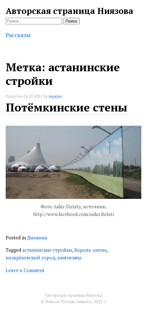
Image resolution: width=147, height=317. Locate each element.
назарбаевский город (30, 257)
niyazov (55, 96)
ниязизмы (70, 257)
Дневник (37, 237)
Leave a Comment (25, 270)
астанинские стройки (47, 250)
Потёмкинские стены (66, 107)
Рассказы (18, 35)
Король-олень (90, 250)
